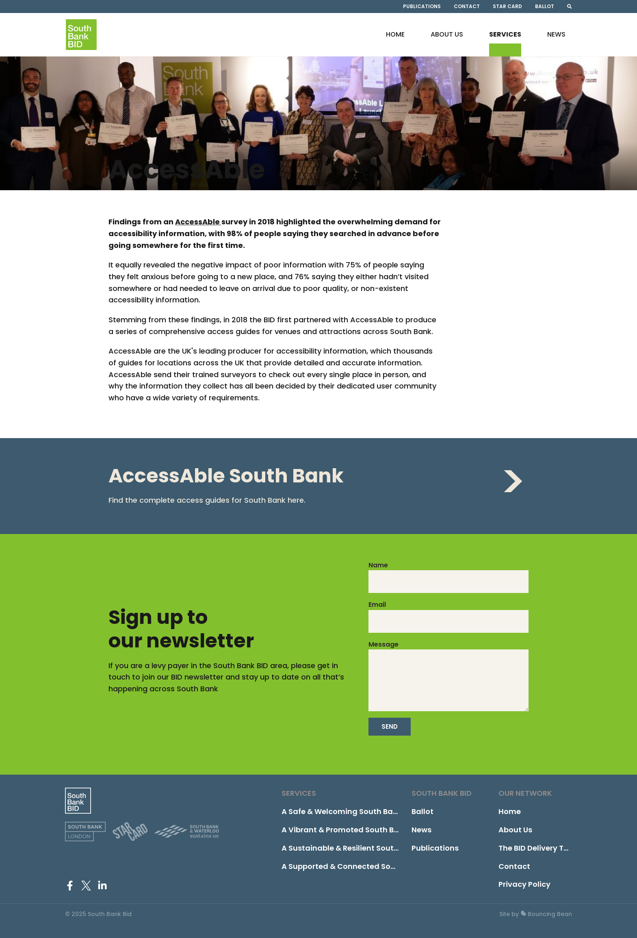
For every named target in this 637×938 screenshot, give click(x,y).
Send (389, 726)
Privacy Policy (524, 884)
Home (395, 43)
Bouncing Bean (546, 914)
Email (377, 604)
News (556, 43)
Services (505, 43)
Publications (422, 8)
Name (378, 565)
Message (383, 644)
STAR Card (507, 8)
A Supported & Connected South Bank (353, 866)
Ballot (544, 8)
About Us (447, 43)
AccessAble (198, 222)
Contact (467, 8)
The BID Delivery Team (539, 848)
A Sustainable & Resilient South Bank (350, 848)
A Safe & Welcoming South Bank (342, 811)
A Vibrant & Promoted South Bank (345, 830)
